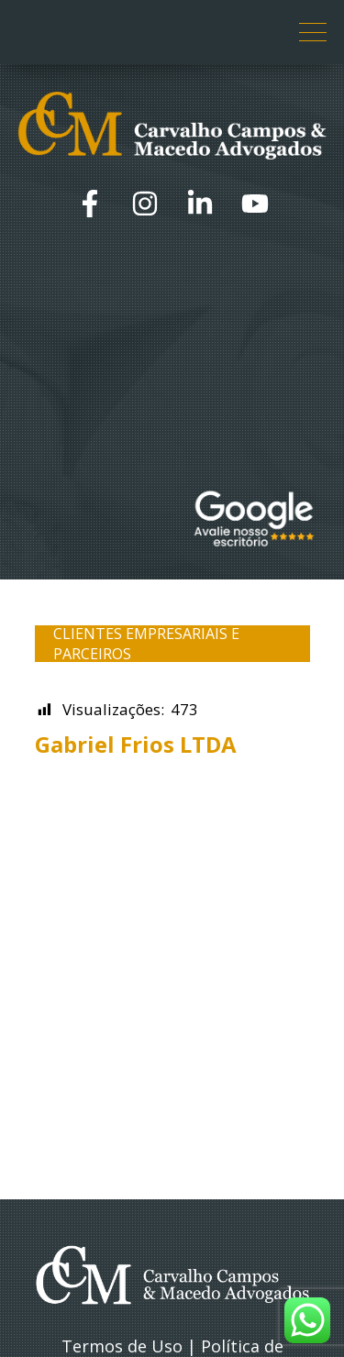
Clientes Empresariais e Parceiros (146, 643)
